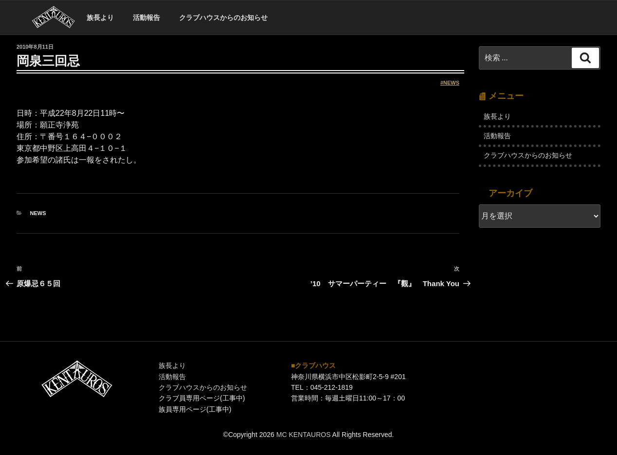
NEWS (451, 83)
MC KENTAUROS (303, 434)
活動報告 (146, 17)
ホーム (53, 18)
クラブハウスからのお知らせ (223, 17)
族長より (100, 17)
